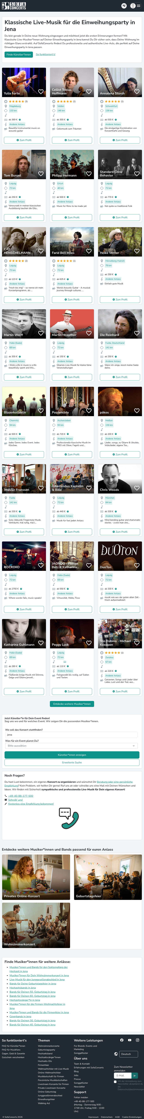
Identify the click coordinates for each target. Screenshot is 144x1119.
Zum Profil (25, 140)
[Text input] (123, 1076)
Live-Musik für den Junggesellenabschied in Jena (37, 979)
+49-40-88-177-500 (20, 796)
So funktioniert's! (45, 54)
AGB (117, 1117)
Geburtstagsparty (46, 1049)
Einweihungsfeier (46, 1099)
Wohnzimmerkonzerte (48, 1045)
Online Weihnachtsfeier (49, 1072)
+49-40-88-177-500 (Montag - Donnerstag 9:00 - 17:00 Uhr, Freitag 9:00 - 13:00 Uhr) (89, 1106)
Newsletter (79, 1086)
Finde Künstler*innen (19, 54)
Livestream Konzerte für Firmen (53, 1084)
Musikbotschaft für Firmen (51, 1076)
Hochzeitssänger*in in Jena (25, 1000)
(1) (65, 661)
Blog (76, 1071)
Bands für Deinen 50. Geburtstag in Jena (32, 992)
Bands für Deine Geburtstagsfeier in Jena (33, 983)
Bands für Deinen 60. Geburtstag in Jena (32, 996)
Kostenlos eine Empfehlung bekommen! (31, 804)
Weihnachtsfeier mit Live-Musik (53, 1068)
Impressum (93, 1117)
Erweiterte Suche (72, 762)
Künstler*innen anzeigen (72, 755)
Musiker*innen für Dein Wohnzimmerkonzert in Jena (39, 975)
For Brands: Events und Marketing (85, 1047)
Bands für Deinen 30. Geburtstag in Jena (32, 1020)
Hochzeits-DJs (45, 1061)
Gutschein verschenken (13, 1057)
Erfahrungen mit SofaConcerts (89, 1067)
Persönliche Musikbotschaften (52, 1080)
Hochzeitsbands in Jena (23, 988)
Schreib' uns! (15, 800)
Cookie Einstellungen (131, 1117)
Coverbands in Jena (20, 1016)
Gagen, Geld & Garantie (13, 1053)
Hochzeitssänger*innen (49, 1057)
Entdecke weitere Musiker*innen (72, 704)
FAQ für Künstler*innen (13, 1045)
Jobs (76, 1075)
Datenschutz (107, 1117)
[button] (135, 5)
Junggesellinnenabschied (50, 1095)
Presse (77, 1079)
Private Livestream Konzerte (51, 1087)
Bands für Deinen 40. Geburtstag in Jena (32, 1024)
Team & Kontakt (82, 1063)
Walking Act (44, 1103)
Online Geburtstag (47, 1091)
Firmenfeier (43, 1065)
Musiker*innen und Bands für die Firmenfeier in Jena (39, 1012)
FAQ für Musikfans (11, 1049)
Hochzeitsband (45, 1053)
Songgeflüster (81, 1053)
